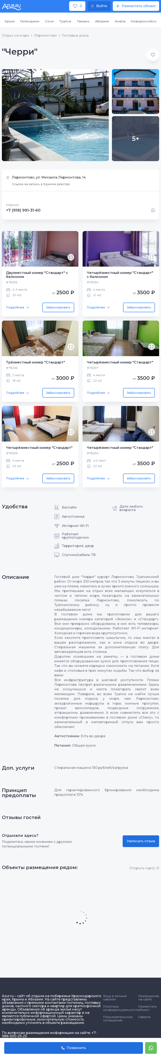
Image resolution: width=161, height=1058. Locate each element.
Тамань (83, 21)
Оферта (144, 1017)
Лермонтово (45, 35)
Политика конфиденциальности (120, 1008)
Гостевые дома (75, 35)
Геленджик (29, 21)
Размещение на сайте (148, 997)
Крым (10, 21)
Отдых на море (15, 35)
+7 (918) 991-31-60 (23, 210)
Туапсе (65, 21)
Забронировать (58, 307)
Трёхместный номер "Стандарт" (35, 362)
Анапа (120, 21)
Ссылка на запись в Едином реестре (41, 184)
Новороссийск (143, 21)
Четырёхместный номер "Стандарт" (120, 362)
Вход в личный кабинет (115, 997)
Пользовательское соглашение (117, 1018)
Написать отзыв (141, 841)
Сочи (49, 21)
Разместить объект (147, 1008)
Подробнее (17, 307)
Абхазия (102, 21)
